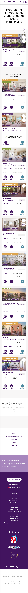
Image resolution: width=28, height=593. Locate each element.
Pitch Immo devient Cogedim (14, 524)
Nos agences (14, 493)
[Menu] (2, 2)
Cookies (14, 505)
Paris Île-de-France (11, 465)
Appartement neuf (14, 502)
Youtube (12, 532)
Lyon (12, 463)
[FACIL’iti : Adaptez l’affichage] (14, 488)
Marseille (16, 463)
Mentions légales (14, 509)
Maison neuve (14, 504)
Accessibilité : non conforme (14, 511)
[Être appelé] (11, 63)
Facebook (9, 532)
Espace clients (13, 515)
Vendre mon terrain (14, 500)
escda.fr (4, 584)
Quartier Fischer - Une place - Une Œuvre (14, 522)
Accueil (14, 433)
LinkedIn (18, 532)
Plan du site (14, 498)
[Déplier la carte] (24, 29)
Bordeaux (4, 463)
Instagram (15, 532)
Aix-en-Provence (6, 466)
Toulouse (13, 466)
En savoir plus (14, 41)
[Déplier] (14, 410)
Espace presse (14, 520)
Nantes (3, 465)
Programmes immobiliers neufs (14, 436)
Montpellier (22, 463)
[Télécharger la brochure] (5, 63)
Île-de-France (14, 439)
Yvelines (14, 442)
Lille (9, 463)
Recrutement (13, 518)
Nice (19, 465)
